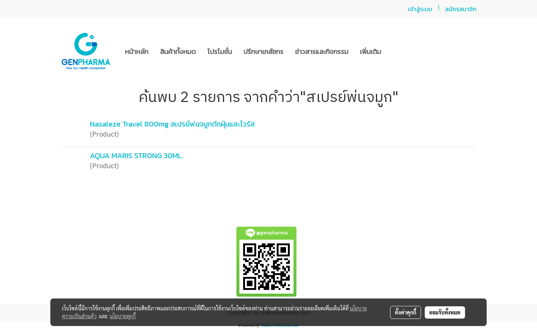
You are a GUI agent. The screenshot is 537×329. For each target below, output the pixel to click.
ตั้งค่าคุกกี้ (405, 312)
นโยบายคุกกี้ (123, 316)
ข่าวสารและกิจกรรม (321, 52)
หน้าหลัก (136, 52)
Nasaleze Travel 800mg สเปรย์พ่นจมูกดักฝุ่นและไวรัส (172, 124)
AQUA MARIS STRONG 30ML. (136, 155)
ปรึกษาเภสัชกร (263, 52)
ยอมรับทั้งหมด (445, 312)
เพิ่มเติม (370, 52)
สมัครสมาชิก (461, 8)
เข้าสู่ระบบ (420, 8)
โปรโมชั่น (219, 52)
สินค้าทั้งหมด (178, 52)
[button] (393, 51)
